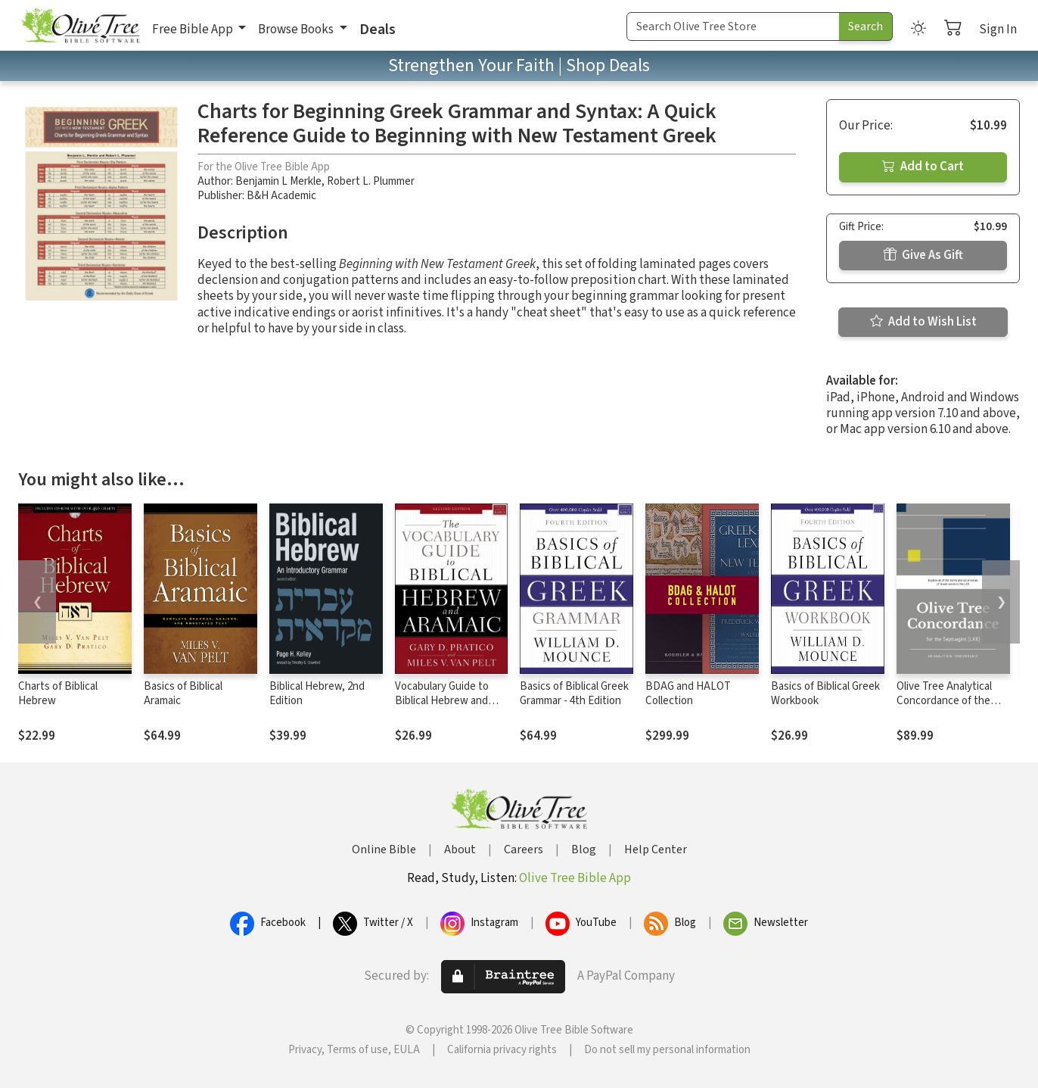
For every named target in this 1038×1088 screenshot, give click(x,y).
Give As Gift (923, 255)
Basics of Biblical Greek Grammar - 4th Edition (574, 693)
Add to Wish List (923, 322)
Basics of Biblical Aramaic (183, 693)
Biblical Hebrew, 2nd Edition (317, 693)
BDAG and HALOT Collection (688, 693)
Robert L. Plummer (371, 181)
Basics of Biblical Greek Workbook (825, 693)
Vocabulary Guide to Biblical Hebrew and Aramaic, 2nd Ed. (442, 700)
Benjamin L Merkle (278, 181)
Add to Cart (923, 166)
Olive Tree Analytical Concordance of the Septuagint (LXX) (944, 700)
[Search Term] (733, 26)
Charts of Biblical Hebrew (58, 693)
